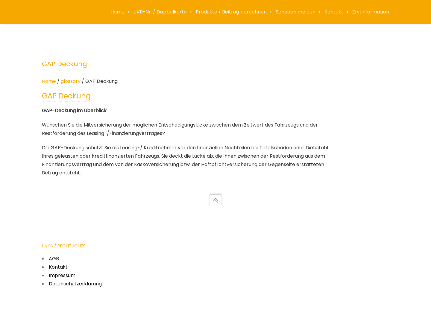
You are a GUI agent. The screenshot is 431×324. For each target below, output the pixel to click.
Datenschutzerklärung (75, 283)
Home (49, 81)
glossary (71, 81)
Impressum (62, 275)
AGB (54, 258)
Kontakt (58, 267)
